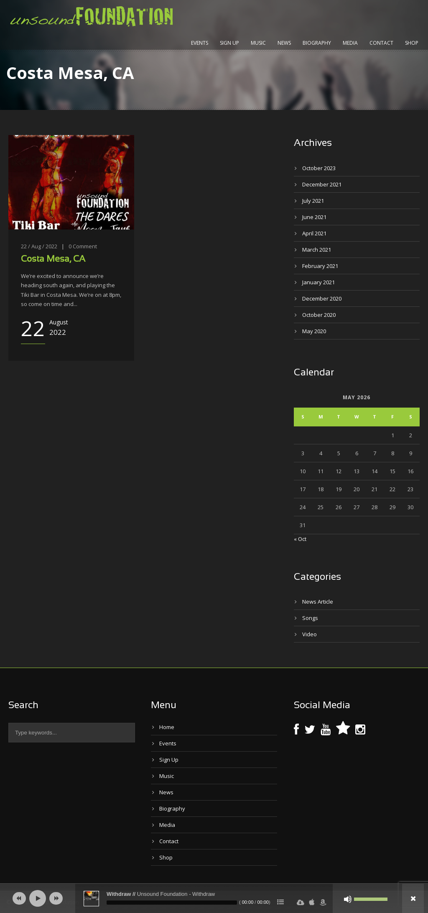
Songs (310, 618)
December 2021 (321, 184)
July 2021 (313, 200)
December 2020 (321, 298)
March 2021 (316, 249)
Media (350, 42)
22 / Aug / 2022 (39, 246)
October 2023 (319, 168)
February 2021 (320, 266)
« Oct (300, 539)
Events (199, 42)
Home (166, 727)
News (284, 42)
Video (309, 634)
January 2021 (318, 282)
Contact (381, 42)
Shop (411, 42)
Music (258, 42)
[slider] (172, 902)
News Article (317, 601)
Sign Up (229, 42)
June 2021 (314, 217)
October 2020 (319, 315)
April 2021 (314, 233)
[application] (214, 898)
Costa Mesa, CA (53, 259)
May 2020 (314, 331)
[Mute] (348, 899)
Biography (317, 42)
